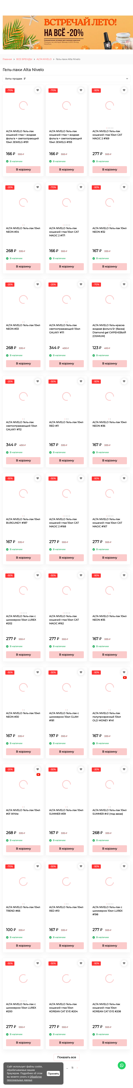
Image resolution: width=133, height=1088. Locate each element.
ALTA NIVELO (44, 59)
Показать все (66, 1057)
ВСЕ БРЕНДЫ (24, 59)
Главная (7, 59)
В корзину (23, 169)
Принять (53, 1073)
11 (72, 1067)
